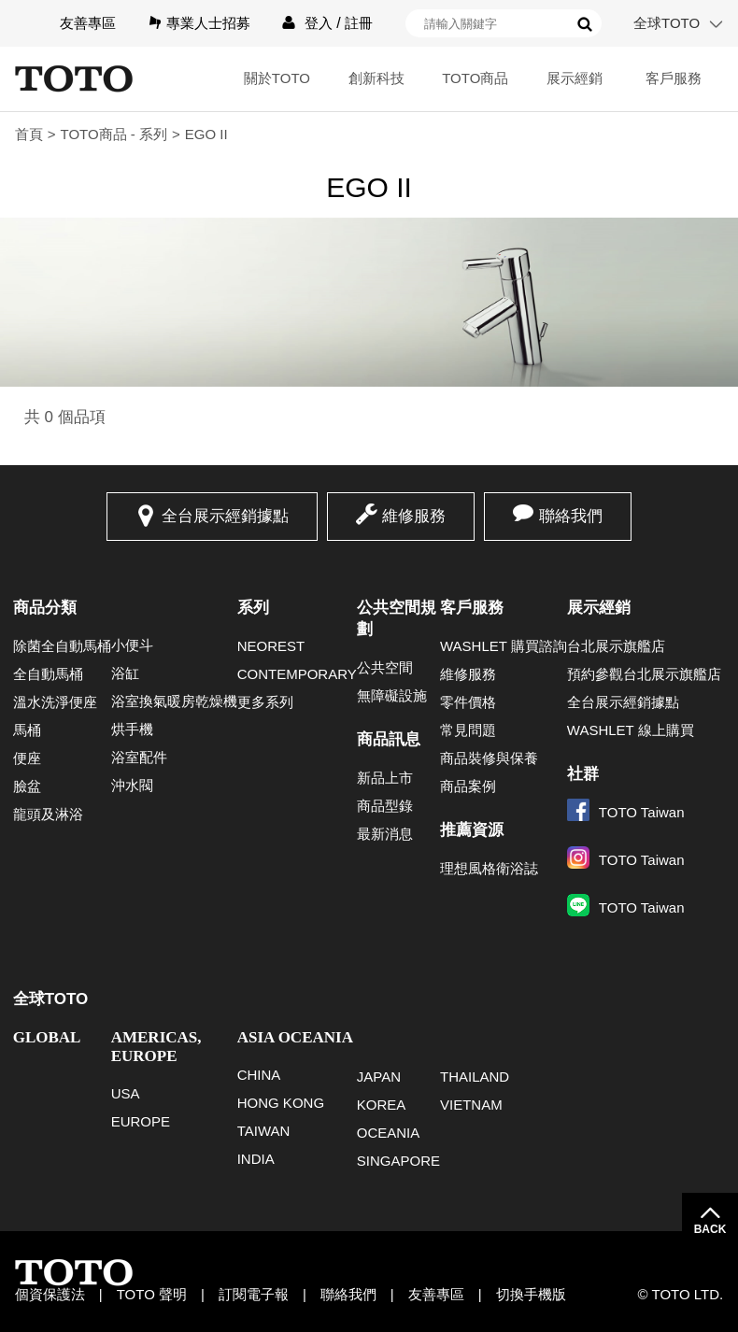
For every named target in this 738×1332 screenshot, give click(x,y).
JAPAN (379, 1076)
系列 (253, 607)
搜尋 (584, 24)
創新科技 (376, 78)
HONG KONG (280, 1103)
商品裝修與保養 (489, 758)
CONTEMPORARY (297, 674)
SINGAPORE (398, 1161)
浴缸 (125, 673)
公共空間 (385, 667)
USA (125, 1093)
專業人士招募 (208, 23)
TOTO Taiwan (626, 812)
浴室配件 (139, 757)
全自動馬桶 (48, 674)
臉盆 (27, 786)
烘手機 (132, 729)
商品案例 (468, 786)
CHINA (259, 1075)
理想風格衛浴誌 (489, 868)
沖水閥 (132, 785)
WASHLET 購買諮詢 (503, 646)
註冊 (359, 23)
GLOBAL (47, 1037)
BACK (710, 1229)
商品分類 (45, 607)
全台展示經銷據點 (225, 516)
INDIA (256, 1159)
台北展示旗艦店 (616, 646)
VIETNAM (471, 1104)
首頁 (29, 134)
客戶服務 (674, 78)
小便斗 (132, 645)
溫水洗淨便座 (55, 702)
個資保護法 (50, 1294)
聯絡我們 (571, 516)
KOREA (381, 1104)
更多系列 (265, 702)
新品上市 (385, 778)
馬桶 (27, 730)
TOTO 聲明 (152, 1294)
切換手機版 (531, 1294)
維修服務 (414, 516)
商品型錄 (385, 806)
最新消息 (385, 834)
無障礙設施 (392, 695)
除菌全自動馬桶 (62, 646)
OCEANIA (388, 1133)
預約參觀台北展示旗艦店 (644, 674)
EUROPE (140, 1121)
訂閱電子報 (254, 1294)
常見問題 (468, 730)
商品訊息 (388, 739)
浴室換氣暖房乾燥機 (174, 701)
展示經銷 (574, 78)
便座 (27, 758)
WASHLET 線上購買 (630, 730)
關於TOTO (277, 78)
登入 (319, 23)
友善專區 (88, 23)
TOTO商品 (475, 78)
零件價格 (468, 702)
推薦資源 (472, 830)
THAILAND (474, 1076)
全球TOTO (666, 23)
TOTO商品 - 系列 (114, 134)
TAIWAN (264, 1131)
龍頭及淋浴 (48, 814)
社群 (583, 774)
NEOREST (271, 646)
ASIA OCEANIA (295, 1037)
